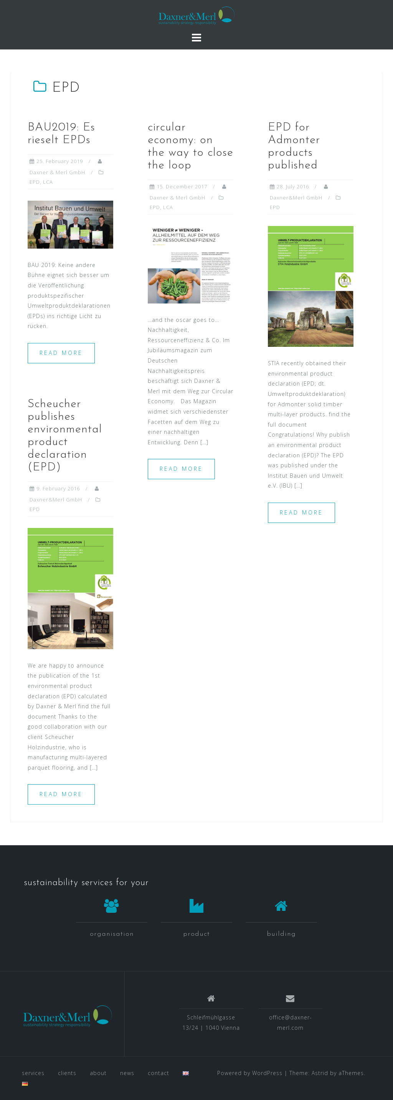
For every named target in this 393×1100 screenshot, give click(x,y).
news (127, 1073)
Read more (61, 352)
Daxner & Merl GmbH (57, 172)
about (98, 1073)
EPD (35, 181)
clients (67, 1073)
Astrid (320, 1073)
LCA (48, 181)
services (33, 1073)
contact (158, 1073)
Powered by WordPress (249, 1073)
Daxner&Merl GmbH (296, 197)
